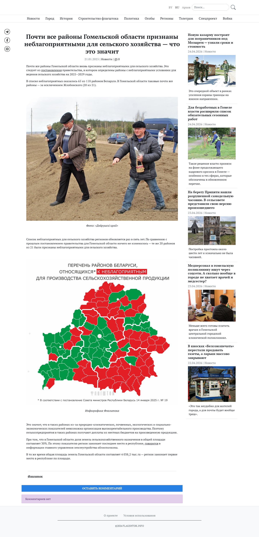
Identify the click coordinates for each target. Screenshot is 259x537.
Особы (150, 18)
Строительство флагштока (98, 18)
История (66, 18)
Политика (131, 18)
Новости (33, 18)
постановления (51, 70)
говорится (151, 443)
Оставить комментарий (102, 488)
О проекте (111, 515)
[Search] (210, 7)
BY (170, 7)
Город (50, 18)
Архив (186, 7)
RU (177, 7)
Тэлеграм (186, 18)
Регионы (166, 18)
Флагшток (35, 476)
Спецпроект (208, 18)
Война (227, 18)
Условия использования (139, 515)
